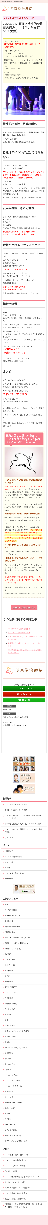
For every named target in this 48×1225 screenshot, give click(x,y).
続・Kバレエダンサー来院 (15, 1182)
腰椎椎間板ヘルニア (12, 916)
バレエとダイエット (12, 1075)
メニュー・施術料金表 (13, 857)
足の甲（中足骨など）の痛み (17, 1047)
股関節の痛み (10, 932)
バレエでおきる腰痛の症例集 (19, 629)
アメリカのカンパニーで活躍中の (17, 1188)
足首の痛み (9, 1015)
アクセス (8, 868)
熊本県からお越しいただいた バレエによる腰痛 (23, 824)
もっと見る (9, 837)
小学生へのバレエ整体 (13, 1136)
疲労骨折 (8, 1119)
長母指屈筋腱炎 (11, 1004)
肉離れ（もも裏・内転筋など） (17, 943)
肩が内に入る (10, 1064)
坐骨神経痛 (9, 921)
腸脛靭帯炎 (9, 981)
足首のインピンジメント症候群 (17, 1031)
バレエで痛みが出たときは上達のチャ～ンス (22, 1177)
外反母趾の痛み (11, 1037)
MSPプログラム (11, 1125)
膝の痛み (8, 954)
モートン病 (9, 1097)
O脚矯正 (8, 1070)
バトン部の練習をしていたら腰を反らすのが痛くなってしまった (24, 817)
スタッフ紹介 (10, 862)
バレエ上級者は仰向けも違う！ (17, 1193)
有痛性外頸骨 (10, 1026)
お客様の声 (9, 851)
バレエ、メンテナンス (13, 1086)
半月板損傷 (9, 971)
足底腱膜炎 (9, 1053)
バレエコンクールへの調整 (15, 1166)
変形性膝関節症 (11, 987)
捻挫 (6, 1020)
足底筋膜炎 (9, 1091)
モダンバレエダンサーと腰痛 (19, 633)
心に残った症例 (11, 1171)
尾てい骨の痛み (11, 1130)
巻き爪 (7, 1042)
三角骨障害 (9, 998)
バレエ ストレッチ (12, 1081)
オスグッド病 (10, 965)
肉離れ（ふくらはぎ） (13, 949)
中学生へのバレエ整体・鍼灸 (16, 1141)
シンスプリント (11, 992)
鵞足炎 (7, 976)
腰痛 (6, 905)
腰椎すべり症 (10, 1108)
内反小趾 (8, 1113)
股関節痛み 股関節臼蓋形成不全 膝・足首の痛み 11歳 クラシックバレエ (24, 1205)
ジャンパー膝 (10, 960)
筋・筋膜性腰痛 (11, 910)
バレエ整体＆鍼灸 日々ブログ (17, 1155)
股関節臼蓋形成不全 (12, 927)
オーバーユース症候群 (13, 1102)
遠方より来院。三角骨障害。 (16, 1199)
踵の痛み (9, 1059)
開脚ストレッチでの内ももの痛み (17, 937)
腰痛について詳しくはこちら (24, 608)
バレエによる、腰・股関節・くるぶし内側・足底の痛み (24, 830)
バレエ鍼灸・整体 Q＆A (14, 873)
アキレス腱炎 (10, 1009)
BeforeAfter (9, 879)
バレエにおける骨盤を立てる (16, 1160)
